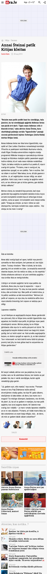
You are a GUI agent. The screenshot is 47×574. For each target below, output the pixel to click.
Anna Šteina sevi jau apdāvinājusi (34, 488)
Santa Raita (5, 54)
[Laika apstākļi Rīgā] (29, 2)
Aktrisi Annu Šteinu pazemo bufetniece (11, 488)
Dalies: (14, 433)
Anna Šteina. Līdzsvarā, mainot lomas (10, 511)
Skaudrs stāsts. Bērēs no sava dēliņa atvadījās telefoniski (26, 540)
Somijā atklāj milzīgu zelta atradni (25, 358)
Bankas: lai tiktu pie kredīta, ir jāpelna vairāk (24, 532)
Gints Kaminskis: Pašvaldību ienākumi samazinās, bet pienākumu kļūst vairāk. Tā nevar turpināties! (26, 558)
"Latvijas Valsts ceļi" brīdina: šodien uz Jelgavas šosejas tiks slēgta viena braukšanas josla (26, 548)
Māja (7, 40)
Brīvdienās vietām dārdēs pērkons (25, 566)
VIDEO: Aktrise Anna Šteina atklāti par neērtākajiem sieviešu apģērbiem (34, 512)
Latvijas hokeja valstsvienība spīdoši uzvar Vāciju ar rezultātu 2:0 (28, 363)
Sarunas (14, 40)
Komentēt (23, 439)
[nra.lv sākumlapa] (11, 2)
